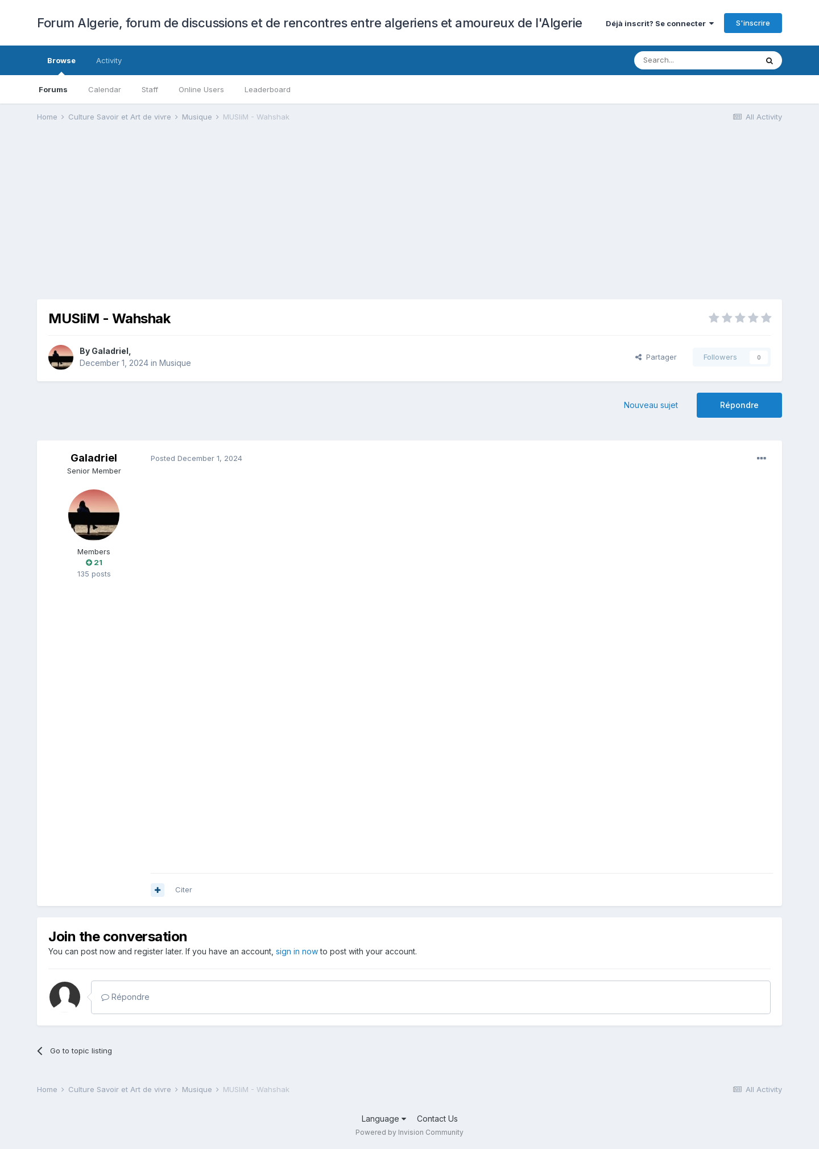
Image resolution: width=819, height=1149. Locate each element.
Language (384, 1118)
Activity (109, 60)
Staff (150, 89)
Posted (196, 458)
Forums (53, 89)
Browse (61, 65)
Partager (656, 356)
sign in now (297, 951)
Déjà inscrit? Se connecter (660, 23)
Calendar (104, 89)
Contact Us (437, 1118)
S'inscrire (753, 22)
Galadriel (110, 351)
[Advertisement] (244, 219)
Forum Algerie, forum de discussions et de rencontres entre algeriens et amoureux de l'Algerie (309, 22)
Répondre (739, 405)
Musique (175, 363)
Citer (183, 889)
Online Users (201, 89)
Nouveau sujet (651, 405)
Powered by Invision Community (409, 1132)
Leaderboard (268, 89)
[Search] (695, 60)
